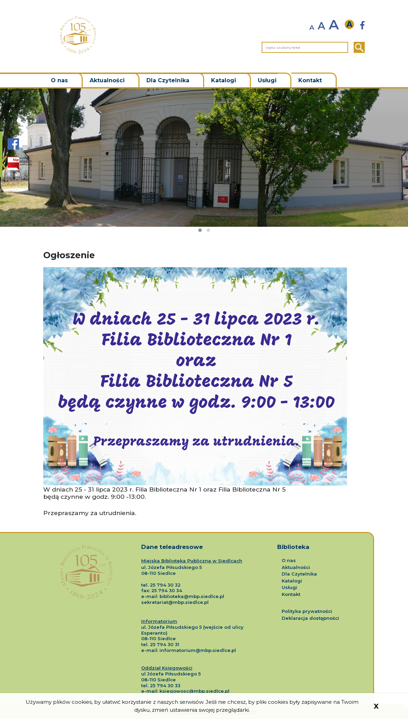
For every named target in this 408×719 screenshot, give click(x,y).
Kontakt (310, 80)
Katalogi (223, 80)
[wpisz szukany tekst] (305, 47)
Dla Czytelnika (167, 80)
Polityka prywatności (307, 611)
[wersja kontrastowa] (351, 25)
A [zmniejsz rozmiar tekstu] (311, 27)
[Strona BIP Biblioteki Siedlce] (20, 163)
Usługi (267, 80)
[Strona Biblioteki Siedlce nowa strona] (362, 25)
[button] (200, 230)
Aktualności (107, 80)
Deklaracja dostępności (310, 618)
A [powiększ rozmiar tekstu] (334, 25)
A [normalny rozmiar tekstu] (321, 26)
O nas (59, 80)
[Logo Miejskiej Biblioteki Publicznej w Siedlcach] (86, 565)
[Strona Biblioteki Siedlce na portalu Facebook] (13, 147)
